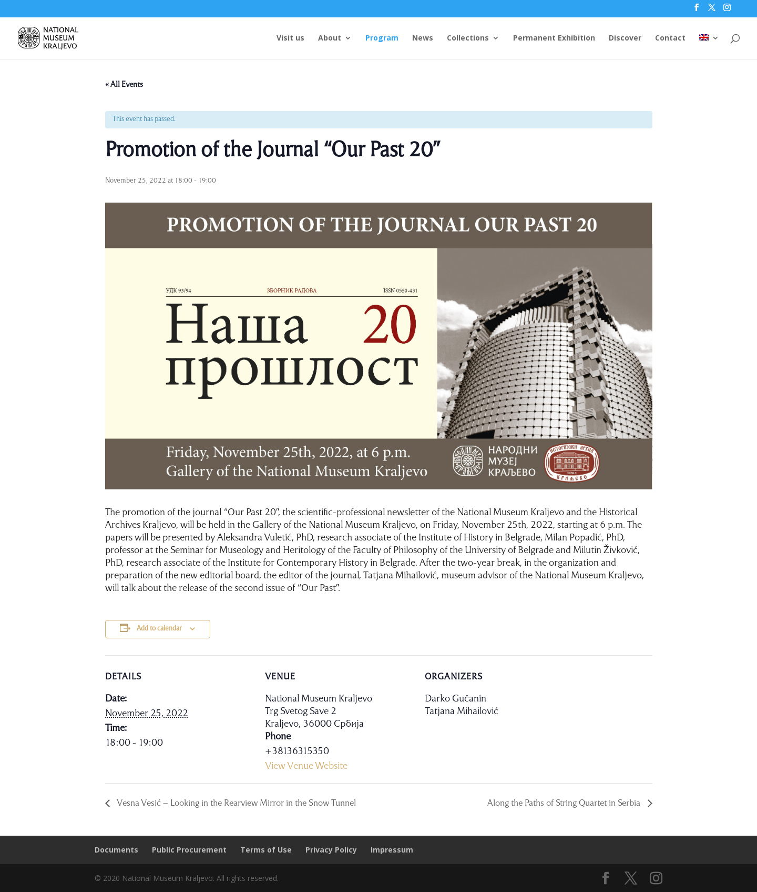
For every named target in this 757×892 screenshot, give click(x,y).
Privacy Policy (331, 850)
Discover (625, 39)
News (422, 39)
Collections (468, 39)
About (329, 39)
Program (381, 39)
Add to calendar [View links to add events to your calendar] (159, 628)
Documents (116, 850)
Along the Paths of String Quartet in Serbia (564, 803)
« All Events (124, 84)
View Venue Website (306, 766)
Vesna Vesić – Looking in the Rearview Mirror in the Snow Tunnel (235, 803)
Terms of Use (266, 850)
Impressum (392, 850)
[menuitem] (709, 47)
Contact (670, 39)
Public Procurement (189, 850)
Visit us (290, 39)
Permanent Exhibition (554, 39)
